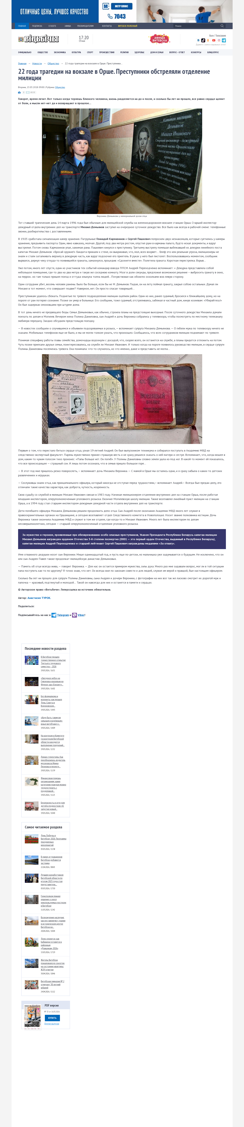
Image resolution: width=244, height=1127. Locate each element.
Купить (52, 1017)
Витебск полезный (127, 25)
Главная (22, 63)
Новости (37, 63)
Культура (76, 52)
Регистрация (221, 35)
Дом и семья (156, 52)
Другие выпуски (51, 1023)
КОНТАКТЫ (107, 25)
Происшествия (106, 52)
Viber (78, 615)
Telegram (60, 615)
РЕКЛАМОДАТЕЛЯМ (86, 25)
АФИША (68, 25)
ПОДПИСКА (37, 25)
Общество (42, 52)
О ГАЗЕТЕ (53, 25)
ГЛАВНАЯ (22, 25)
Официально (24, 52)
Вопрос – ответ (177, 52)
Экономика (60, 52)
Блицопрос (213, 52)
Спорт (90, 52)
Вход (211, 35)
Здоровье (139, 52)
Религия (124, 52)
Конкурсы (196, 52)
